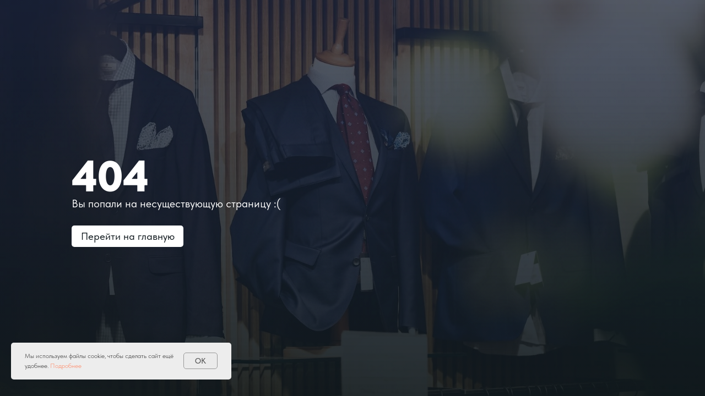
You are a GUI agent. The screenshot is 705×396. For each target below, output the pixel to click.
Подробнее (66, 366)
